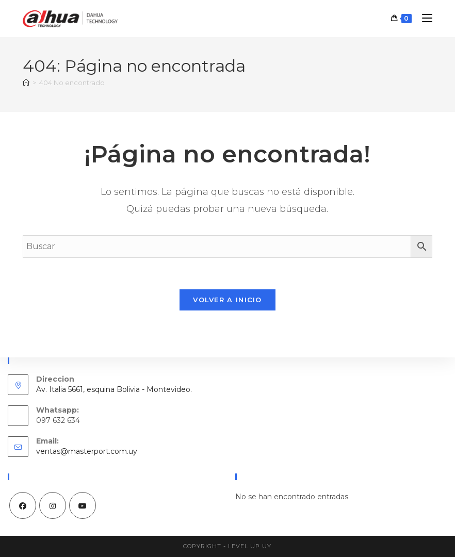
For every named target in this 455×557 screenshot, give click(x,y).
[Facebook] (22, 505)
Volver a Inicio (227, 300)
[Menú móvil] (423, 18)
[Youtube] (82, 505)
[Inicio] (26, 82)
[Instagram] (52, 505)
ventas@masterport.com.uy (86, 451)
